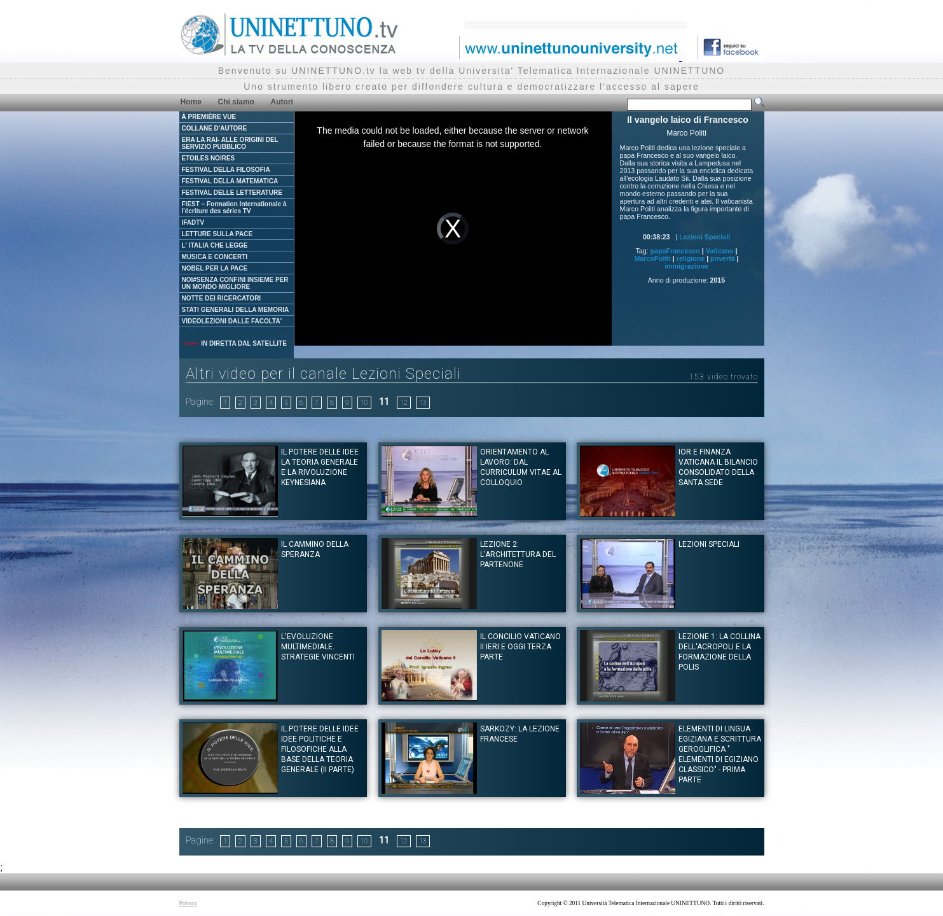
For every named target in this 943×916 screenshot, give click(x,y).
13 (423, 402)
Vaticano (720, 251)
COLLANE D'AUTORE (214, 128)
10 (364, 402)
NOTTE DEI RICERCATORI (221, 298)
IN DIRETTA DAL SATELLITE (234, 343)
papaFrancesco (675, 251)
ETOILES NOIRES (208, 158)
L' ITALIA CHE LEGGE (215, 245)
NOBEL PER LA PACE (215, 268)
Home (191, 101)
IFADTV (193, 222)
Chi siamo (236, 101)
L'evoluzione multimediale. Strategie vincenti (318, 646)
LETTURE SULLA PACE (217, 233)
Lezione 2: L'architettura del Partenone (518, 554)
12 (404, 402)
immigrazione (686, 266)
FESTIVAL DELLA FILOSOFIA (226, 169)
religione (691, 258)
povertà (722, 258)
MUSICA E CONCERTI (215, 256)
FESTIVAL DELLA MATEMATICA (230, 181)
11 (384, 401)
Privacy (188, 903)
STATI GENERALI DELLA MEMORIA (235, 309)
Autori (282, 101)
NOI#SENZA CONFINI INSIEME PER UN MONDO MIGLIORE (235, 283)
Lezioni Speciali (704, 237)
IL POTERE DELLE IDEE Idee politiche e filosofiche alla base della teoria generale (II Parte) (320, 749)
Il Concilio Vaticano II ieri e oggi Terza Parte (520, 646)
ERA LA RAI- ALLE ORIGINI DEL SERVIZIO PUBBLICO (230, 143)
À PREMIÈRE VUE (209, 116)
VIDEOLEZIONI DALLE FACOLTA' (232, 321)
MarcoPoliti (652, 258)
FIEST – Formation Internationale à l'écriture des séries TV (234, 208)
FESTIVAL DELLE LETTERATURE (232, 192)
